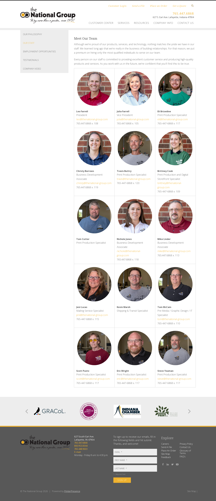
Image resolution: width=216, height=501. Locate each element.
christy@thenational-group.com (93, 183)
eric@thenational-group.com (133, 378)
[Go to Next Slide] (189, 411)
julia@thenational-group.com (133, 119)
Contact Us (186, 23)
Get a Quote (179, 5)
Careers (165, 443)
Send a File (138, 5)
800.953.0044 (80, 445)
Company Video (32, 68)
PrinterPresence (72, 491)
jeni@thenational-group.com (92, 315)
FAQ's (182, 456)
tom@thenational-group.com (173, 319)
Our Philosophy (32, 34)
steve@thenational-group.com (174, 378)
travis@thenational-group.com (133, 179)
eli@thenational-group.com (172, 119)
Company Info (163, 23)
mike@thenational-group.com (174, 251)
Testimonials (31, 60)
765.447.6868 (182, 13)
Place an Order (158, 5)
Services (123, 23)
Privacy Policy (186, 443)
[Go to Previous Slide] (27, 411)
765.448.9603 (80, 448)
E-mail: (77, 451)
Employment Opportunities (39, 51)
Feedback (166, 457)
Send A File (166, 447)
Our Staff (28, 42)
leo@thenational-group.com (92, 119)
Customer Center (101, 23)
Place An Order (168, 450)
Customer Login (117, 5)
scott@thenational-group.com (93, 378)
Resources (141, 23)
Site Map (165, 453)
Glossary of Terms (185, 452)
